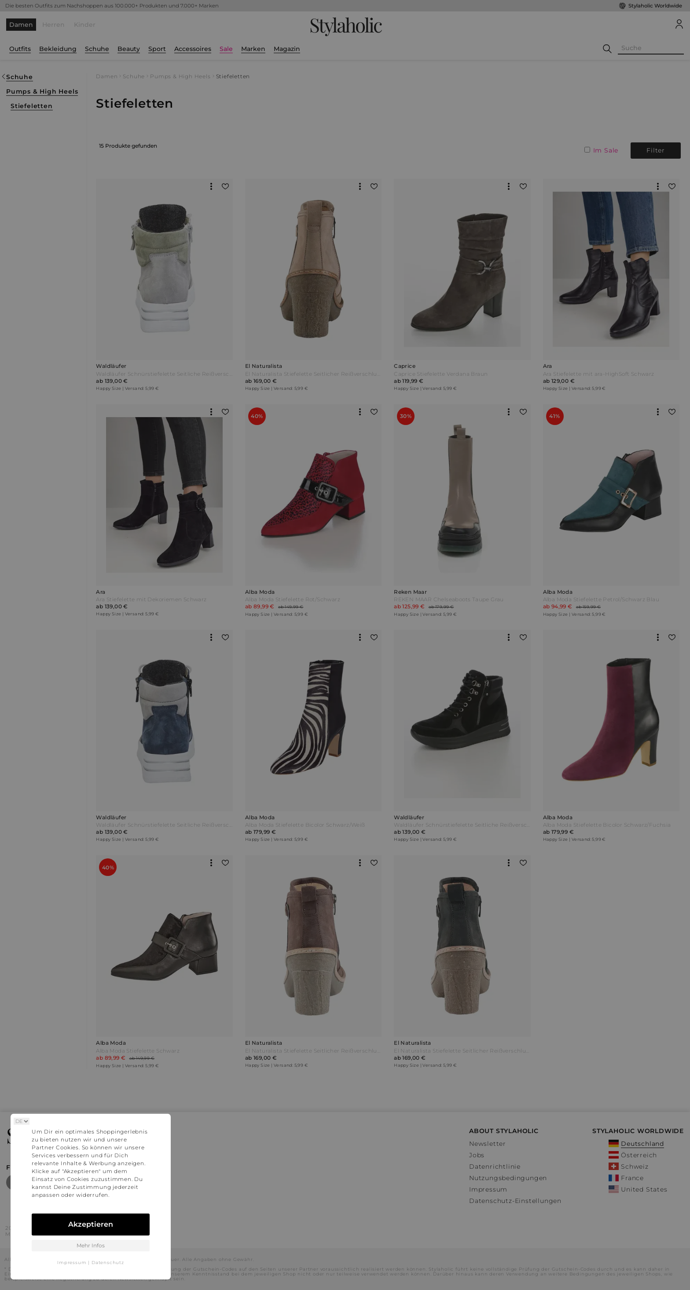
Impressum (71, 1262)
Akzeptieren (90, 1224)
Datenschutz (108, 1262)
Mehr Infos (91, 1245)
